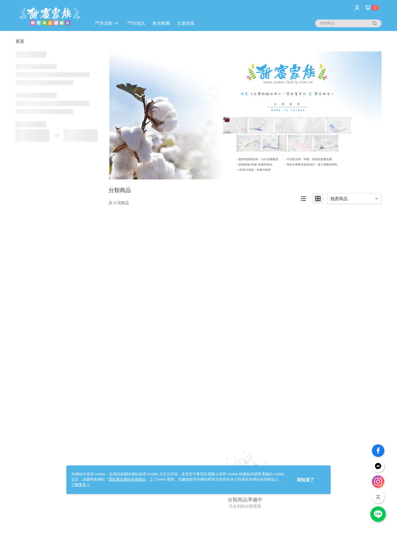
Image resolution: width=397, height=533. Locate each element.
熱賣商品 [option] (339, 198)
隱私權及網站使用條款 (127, 479)
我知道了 (305, 479)
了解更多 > (80, 484)
